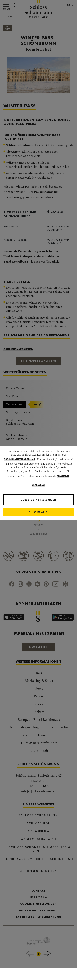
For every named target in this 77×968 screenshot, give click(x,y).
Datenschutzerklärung (19, 459)
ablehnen (63, 476)
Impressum (38, 485)
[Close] (38, 512)
